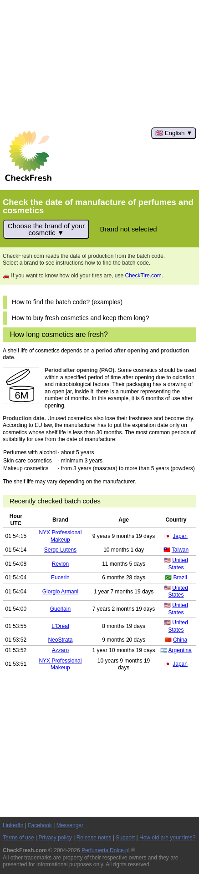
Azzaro (60, 650)
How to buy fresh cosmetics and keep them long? (80, 318)
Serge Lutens (60, 550)
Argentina (180, 650)
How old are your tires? (167, 837)
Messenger (69, 825)
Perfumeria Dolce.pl (105, 850)
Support (125, 837)
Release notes (94, 837)
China (180, 640)
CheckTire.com (143, 275)
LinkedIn (13, 825)
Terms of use (18, 837)
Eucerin (60, 577)
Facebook (40, 825)
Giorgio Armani (60, 591)
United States (178, 564)
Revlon (60, 564)
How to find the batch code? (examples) (67, 302)
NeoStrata (60, 640)
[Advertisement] (99, 63)
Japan (180, 536)
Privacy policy (55, 837)
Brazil (180, 577)
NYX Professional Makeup (60, 536)
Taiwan (180, 550)
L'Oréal (60, 626)
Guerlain (60, 609)
